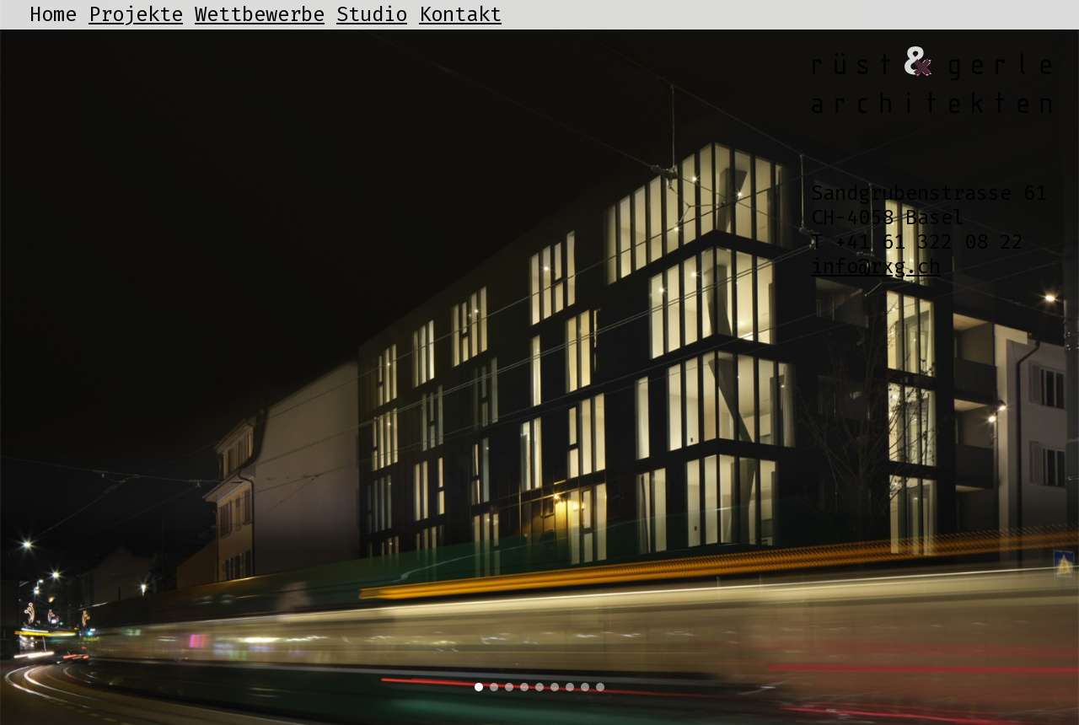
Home (53, 14)
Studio (371, 14)
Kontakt (460, 14)
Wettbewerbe (260, 14)
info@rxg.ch (876, 266)
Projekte (136, 14)
